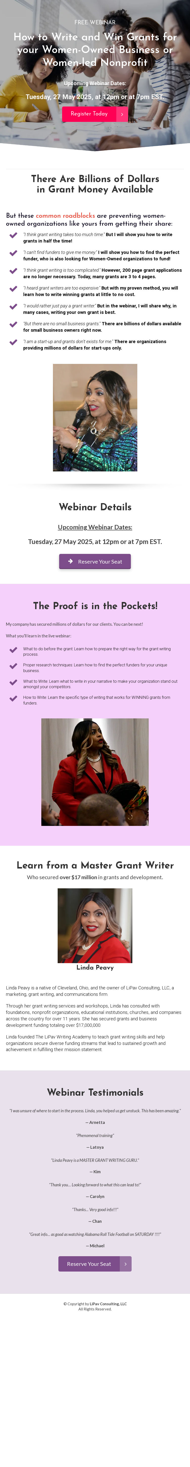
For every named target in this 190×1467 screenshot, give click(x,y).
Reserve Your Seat (95, 561)
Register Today (99, 114)
